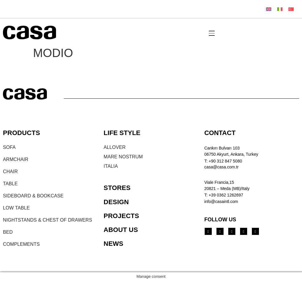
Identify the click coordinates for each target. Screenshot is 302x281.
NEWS (113, 243)
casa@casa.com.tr (221, 167)
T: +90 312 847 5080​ (223, 161)
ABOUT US (121, 229)
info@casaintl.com (221, 201)
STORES (117, 187)
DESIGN (116, 202)
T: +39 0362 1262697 (223, 195)
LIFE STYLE (122, 133)
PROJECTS (121, 216)
